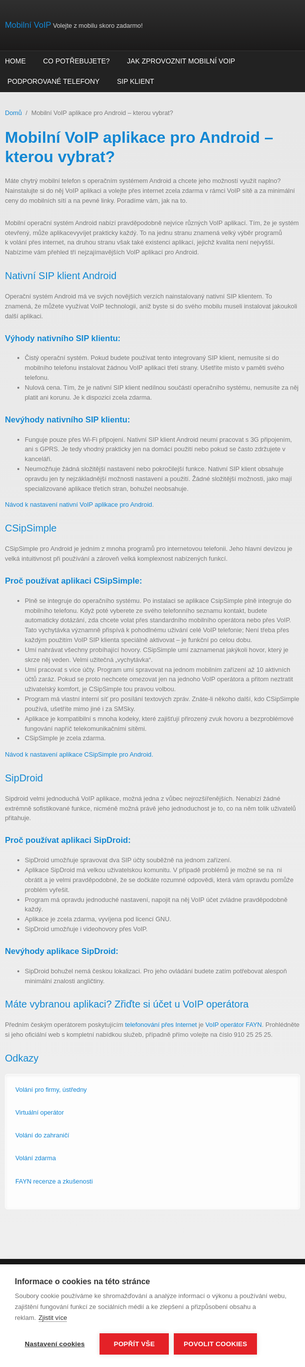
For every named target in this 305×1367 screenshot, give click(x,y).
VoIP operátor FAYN (233, 1024)
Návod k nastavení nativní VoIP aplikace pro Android (78, 504)
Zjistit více (53, 1317)
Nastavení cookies (55, 1344)
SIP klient (135, 81)
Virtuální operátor (39, 1112)
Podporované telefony (53, 81)
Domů (13, 113)
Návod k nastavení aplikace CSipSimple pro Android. (79, 754)
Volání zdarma (35, 1158)
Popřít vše (134, 1344)
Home (15, 61)
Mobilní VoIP (28, 25)
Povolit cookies (215, 1344)
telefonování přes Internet (161, 1024)
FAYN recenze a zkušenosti (54, 1181)
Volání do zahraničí (42, 1135)
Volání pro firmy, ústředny (51, 1089)
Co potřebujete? (76, 61)
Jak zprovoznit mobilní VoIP (181, 61)
